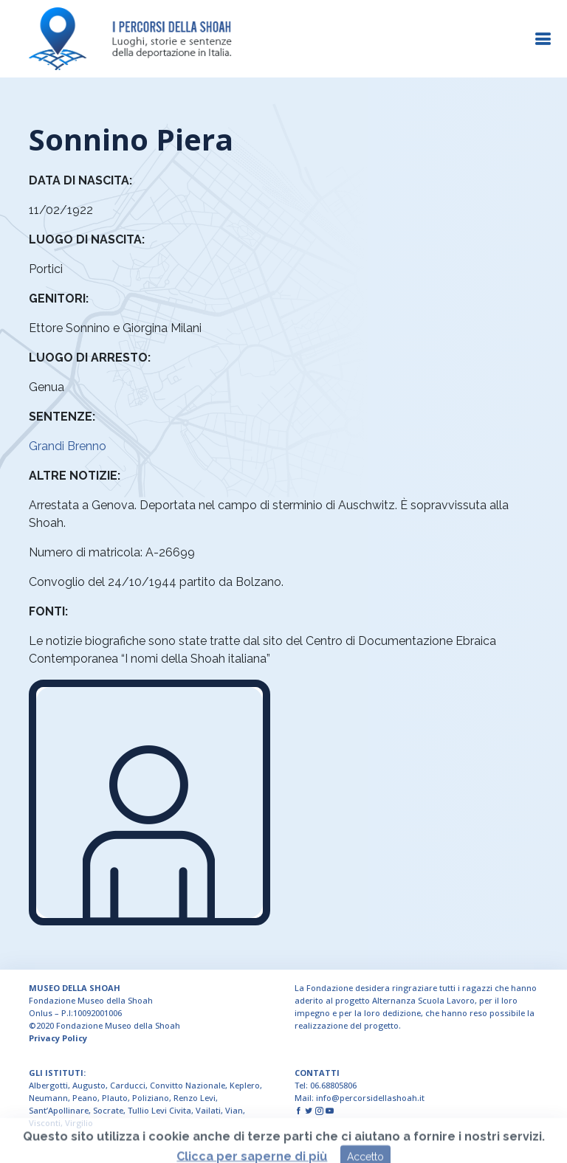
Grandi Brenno (67, 446)
